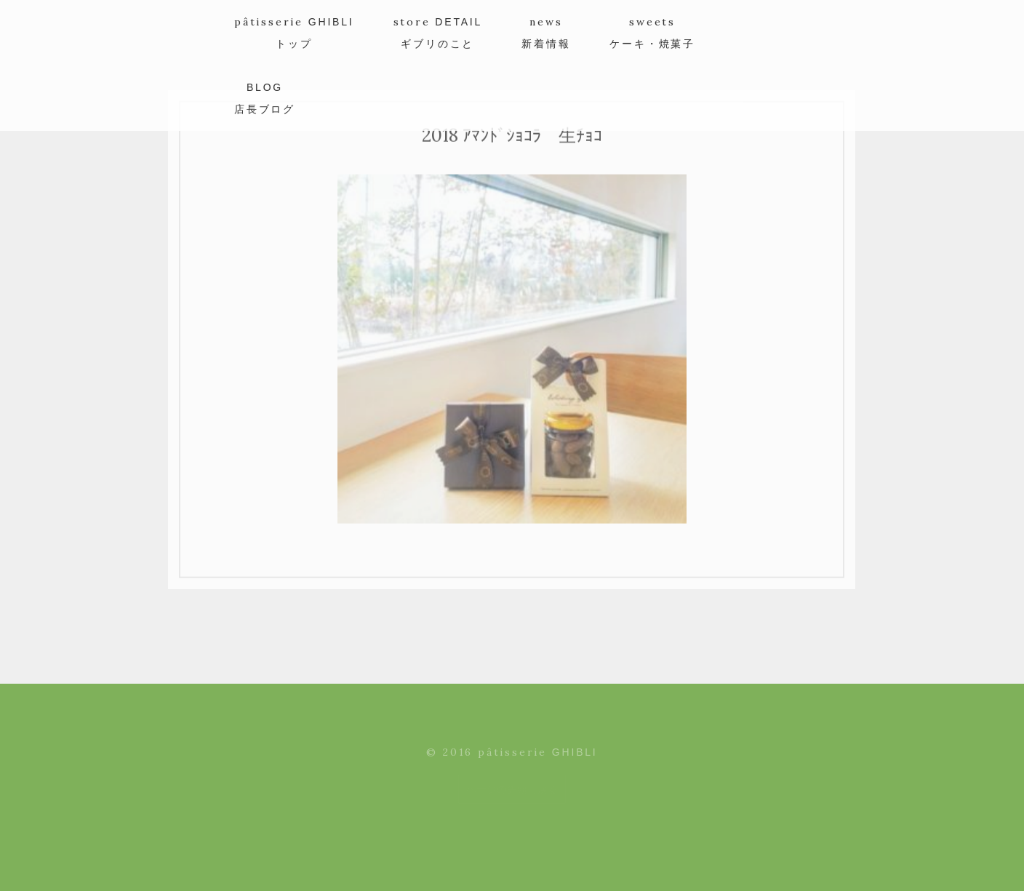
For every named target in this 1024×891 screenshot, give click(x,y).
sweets (652, 32)
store (438, 32)
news (545, 32)
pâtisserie (294, 32)
